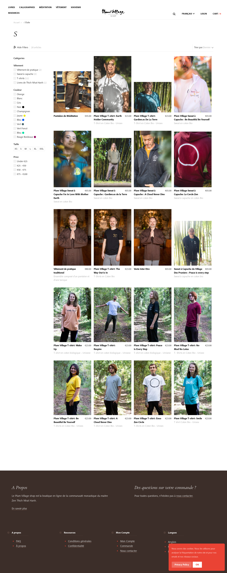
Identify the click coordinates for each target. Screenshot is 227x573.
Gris (19, 102)
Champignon (23, 111)
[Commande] (208, 47)
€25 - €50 (21, 165)
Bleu (20, 119)
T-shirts (23, 78)
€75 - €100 (22, 174)
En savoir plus (19, 508)
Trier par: (198, 47)
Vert (20, 124)
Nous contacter (128, 550)
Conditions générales (79, 541)
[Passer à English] (172, 542)
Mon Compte (127, 541)
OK (212, 564)
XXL (42, 148)
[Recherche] (174, 14)
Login (204, 13)
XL (35, 148)
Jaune (21, 115)
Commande (126, 546)
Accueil (17, 22)
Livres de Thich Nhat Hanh (31, 82)
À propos (21, 546)
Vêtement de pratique (29, 69)
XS (16, 148)
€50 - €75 (21, 169)
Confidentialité (76, 546)
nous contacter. (184, 495)
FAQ (18, 541)
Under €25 (22, 161)
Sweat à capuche (27, 73)
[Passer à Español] (173, 551)
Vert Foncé (22, 128)
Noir (20, 106)
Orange (20, 94)
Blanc (19, 98)
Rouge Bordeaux (26, 136)
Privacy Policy (196, 564)
